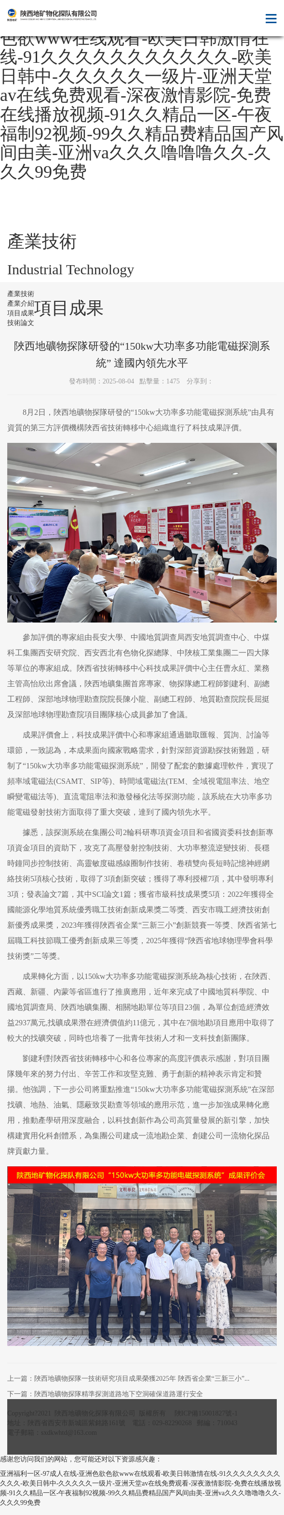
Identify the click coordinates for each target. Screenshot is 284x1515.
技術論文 (20, 322)
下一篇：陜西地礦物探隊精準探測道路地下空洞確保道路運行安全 (105, 1394)
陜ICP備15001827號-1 (206, 1413)
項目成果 (20, 313)
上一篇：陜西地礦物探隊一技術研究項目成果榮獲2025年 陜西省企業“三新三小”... (128, 1378)
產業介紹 (20, 303)
